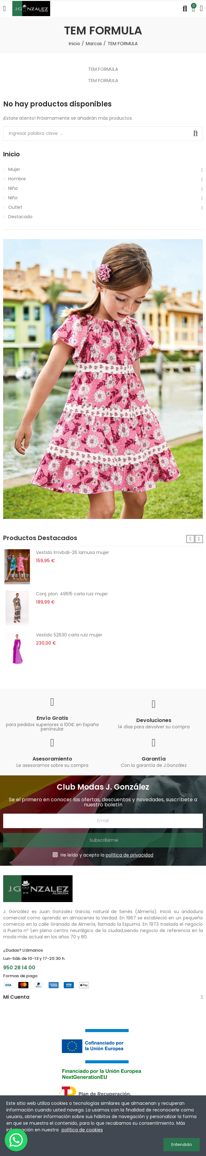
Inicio (11, 154)
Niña (13, 188)
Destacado (20, 217)
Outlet (15, 207)
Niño (13, 198)
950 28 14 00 (19, 967)
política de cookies (82, 1130)
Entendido (181, 1144)
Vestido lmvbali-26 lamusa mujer (72, 552)
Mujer (14, 169)
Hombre (17, 179)
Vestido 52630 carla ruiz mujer (69, 635)
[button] (190, 539)
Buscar (195, 133)
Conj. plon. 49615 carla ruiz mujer (72, 594)
